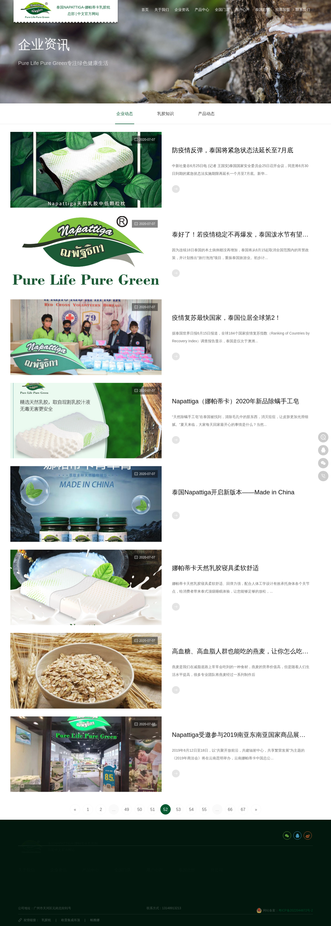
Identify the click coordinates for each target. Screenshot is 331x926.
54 (191, 809)
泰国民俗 (184, 881)
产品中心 (90, 862)
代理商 (119, 889)
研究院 (151, 881)
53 (178, 809)
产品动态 (206, 114)
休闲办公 (88, 889)
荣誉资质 (24, 889)
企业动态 (124, 114)
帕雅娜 (95, 920)
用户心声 (154, 862)
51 (152, 809)
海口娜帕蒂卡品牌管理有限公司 (232, 881)
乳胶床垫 (88, 881)
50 (139, 809)
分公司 (216, 862)
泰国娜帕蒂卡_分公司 (225, 873)
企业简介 (24, 873)
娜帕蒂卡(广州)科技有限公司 (230, 889)
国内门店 (120, 873)
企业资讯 (58, 862)
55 (204, 809)
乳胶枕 (46, 920)
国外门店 (120, 881)
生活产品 (88, 897)
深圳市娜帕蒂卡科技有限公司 (230, 897)
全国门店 (122, 862)
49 (126, 809)
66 (230, 809)
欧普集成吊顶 (70, 920)
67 (243, 809)
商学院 (151, 889)
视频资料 (24, 897)
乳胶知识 (165, 114)
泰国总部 (186, 862)
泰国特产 (184, 889)
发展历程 (24, 881)
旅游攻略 (184, 873)
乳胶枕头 (88, 873)
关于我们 (26, 862)
